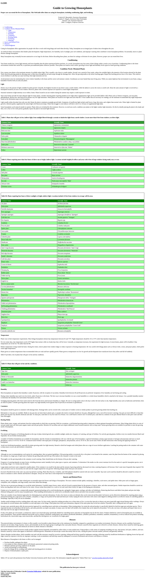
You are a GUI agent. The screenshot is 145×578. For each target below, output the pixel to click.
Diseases (7, 44)
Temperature (12, 32)
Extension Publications (34, 571)
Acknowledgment (9, 45)
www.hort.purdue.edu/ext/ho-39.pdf (102, 558)
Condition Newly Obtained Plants (14, 29)
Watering (11, 40)
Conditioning (8, 27)
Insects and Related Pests (11, 42)
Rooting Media (12, 37)
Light (9, 30)
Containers (11, 35)
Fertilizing (11, 39)
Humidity (11, 34)
